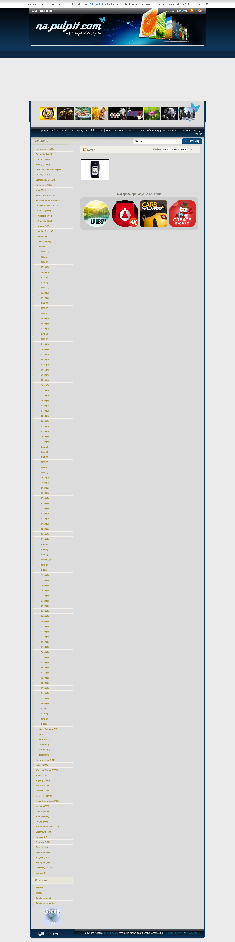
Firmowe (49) (44, 755)
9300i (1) (45, 709)
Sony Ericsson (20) (48, 729)
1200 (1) (45, 575)
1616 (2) (45, 478)
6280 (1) (45, 678)
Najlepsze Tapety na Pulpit (78, 130)
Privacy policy (192, 933)
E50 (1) (44, 714)
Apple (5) (43, 734)
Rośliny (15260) (43, 175)
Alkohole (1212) (45, 221)
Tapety (39, 893)
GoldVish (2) (45, 739)
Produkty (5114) (43, 211)
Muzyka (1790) (43, 791)
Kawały (39, 888)
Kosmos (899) (42, 806)
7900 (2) (45, 539)
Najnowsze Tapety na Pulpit (117, 130)
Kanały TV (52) (43, 863)
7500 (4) (45, 380)
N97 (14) (45, 252)
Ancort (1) (44, 744)
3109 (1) (45, 632)
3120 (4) (45, 344)
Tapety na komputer (45, 903)
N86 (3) (44, 472)
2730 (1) (45, 626)
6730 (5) (45, 329)
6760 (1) (45, 688)
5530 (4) (45, 359)
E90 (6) (44, 303)
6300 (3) (45, 416)
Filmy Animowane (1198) (47, 801)
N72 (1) (44, 719)
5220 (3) (45, 406)
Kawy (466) (43, 236)
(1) (45, 683)
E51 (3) (44, 447)
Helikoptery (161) (44, 852)
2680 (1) (45, 616)
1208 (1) (45, 580)
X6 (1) (44, 724)
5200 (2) (45, 513)
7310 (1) (45, 698)
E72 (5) (44, 334)
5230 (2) (45, 519)
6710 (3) (45, 426)
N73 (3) (44, 462)
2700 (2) (45, 498)
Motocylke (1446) (44, 796)
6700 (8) (45, 267)
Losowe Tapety (191, 130)
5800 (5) (45, 318)
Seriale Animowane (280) (47, 827)
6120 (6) (45, 293)
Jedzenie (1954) (45, 216)
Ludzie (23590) (43, 159)
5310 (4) (45, 354)
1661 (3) (45, 385)
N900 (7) (45, 288)
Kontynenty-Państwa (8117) (49, 200)
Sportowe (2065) (43, 786)
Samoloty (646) (43, 811)
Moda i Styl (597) (46, 231)
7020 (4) (45, 375)
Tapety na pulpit (43, 898)
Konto (198, 133)
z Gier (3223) (42, 765)
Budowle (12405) (44, 185)
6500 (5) (45, 323)
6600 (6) (45, 298)
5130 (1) (45, 657)
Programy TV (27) (44, 868)
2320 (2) (45, 488)
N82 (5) (44, 339)
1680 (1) (45, 590)
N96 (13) (45, 257)
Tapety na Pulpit (48, 130)
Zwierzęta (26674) (44, 154)
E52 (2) (44, 544)
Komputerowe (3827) (46, 760)
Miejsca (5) (41, 873)
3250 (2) (45, 508)
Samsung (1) (45, 750)
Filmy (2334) (42, 775)
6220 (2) (45, 529)
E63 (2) (44, 549)
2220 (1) (45, 596)
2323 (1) (45, 601)
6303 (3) (45, 421)
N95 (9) (44, 262)
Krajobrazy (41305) (45, 149)
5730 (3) (45, 411)
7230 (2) (45, 534)
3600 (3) (45, 400)
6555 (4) (45, 370)
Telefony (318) (44, 241)
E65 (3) (44, 457)
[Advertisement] (117, 73)
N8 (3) (44, 467)
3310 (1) (45, 637)
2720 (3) (45, 390)
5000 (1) (45, 652)
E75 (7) (44, 282)
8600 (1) (45, 703)
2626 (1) (45, 611)
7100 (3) (45, 442)
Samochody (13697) (45, 180)
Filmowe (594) (42, 816)
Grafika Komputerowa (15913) (50, 169)
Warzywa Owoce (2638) (47, 770)
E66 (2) (44, 555)
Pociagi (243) (42, 837)
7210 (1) (45, 693)
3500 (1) (45, 642)
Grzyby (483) (42, 821)
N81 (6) (44, 313)
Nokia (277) (44, 246)
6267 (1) (45, 673)
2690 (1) (45, 621)
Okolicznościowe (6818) (47, 205)
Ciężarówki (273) (44, 832)
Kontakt (179, 933)
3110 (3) (45, 395)
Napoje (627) (44, 226)
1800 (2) (45, 483)
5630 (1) (45, 667)
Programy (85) (42, 857)
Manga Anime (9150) (45, 195)
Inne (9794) (41, 190)
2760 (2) (45, 503)
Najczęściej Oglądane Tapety (158, 130)
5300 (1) (45, 662)
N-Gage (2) (46, 560)
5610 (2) (45, 524)
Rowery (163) (42, 847)
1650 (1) (45, 585)
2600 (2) (45, 493)
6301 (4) (45, 365)
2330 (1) (45, 606)
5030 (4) (45, 349)
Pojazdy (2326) (43, 780)
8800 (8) (45, 272)
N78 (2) (44, 565)
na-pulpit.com (111, 933)
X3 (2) (44, 570)
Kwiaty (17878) (43, 164)
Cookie (169, 933)
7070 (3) (45, 436)
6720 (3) (45, 431)
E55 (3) (44, 452)
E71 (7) (44, 277)
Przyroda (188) (43, 842)
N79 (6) (44, 308)
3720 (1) (45, 647)
